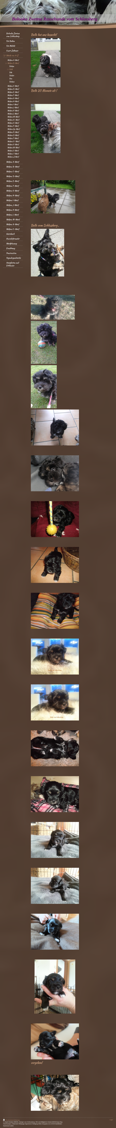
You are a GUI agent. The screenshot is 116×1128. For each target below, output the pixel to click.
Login (111, 1119)
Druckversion (8, 1120)
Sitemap (17, 1120)
